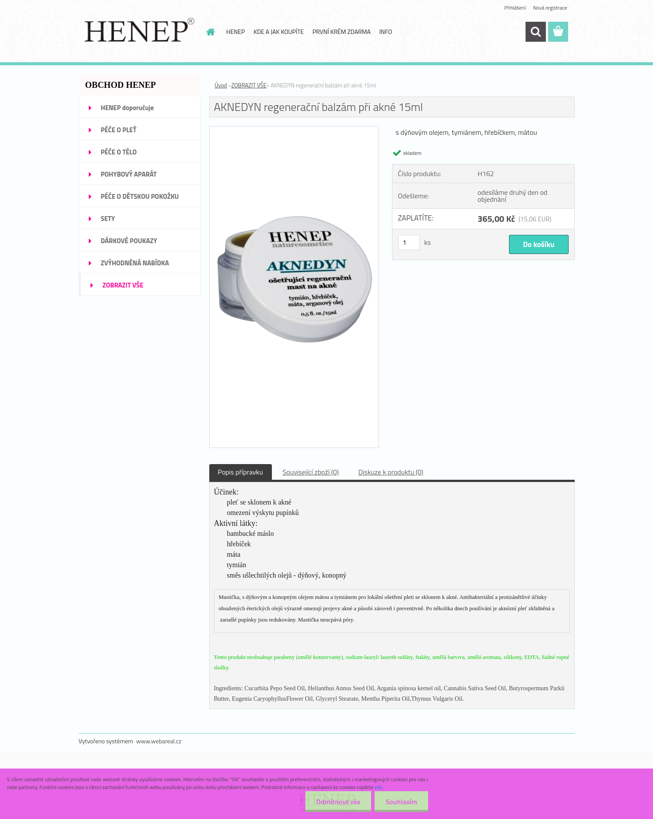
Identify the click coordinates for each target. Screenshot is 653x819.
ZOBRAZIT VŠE (249, 85)
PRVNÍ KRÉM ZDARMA (341, 31)
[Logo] (138, 32)
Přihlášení (515, 7)
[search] (536, 32)
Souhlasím (401, 801)
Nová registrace (550, 7)
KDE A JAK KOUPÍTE (279, 31)
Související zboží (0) (311, 472)
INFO (385, 31)
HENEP (235, 31)
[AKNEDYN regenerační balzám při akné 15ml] (294, 130)
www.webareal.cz (158, 740)
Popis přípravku (240, 472)
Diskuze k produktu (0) (390, 472)
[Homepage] (210, 32)
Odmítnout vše (338, 801)
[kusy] (409, 242)
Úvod (221, 85)
